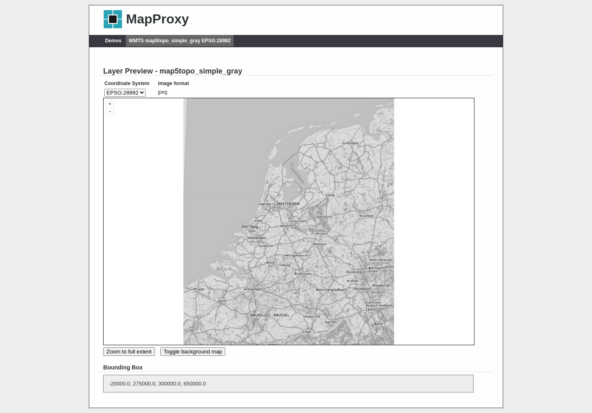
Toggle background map (193, 351)
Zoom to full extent (129, 351)
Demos (113, 41)
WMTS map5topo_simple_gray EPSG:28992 (180, 41)
